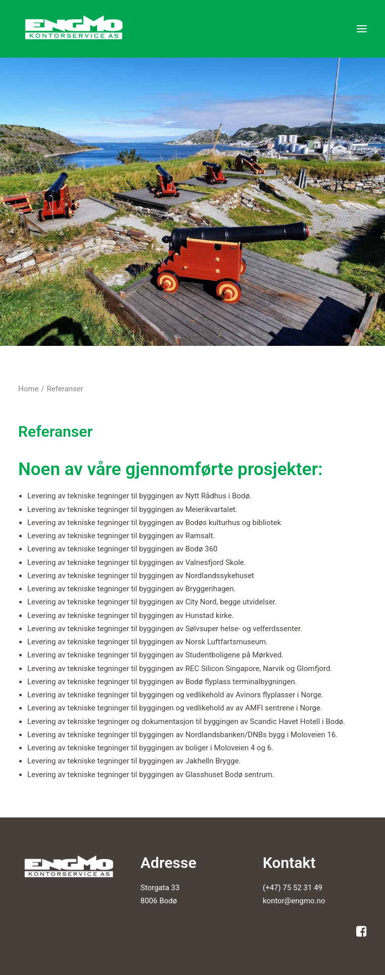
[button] (362, 29)
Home (28, 388)
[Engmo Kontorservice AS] (75, 29)
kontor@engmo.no (294, 900)
